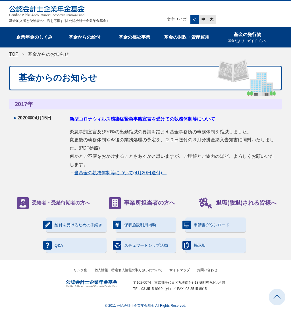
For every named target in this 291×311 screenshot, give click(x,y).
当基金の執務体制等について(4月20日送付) (120, 172)
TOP (13, 54)
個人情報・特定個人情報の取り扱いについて (128, 270)
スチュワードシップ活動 (142, 245)
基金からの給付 (84, 37)
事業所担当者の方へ (142, 203)
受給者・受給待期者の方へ (53, 203)
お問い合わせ (207, 270)
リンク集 (80, 270)
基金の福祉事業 (134, 37)
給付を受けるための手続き (74, 225)
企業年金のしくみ (34, 37)
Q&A (54, 245)
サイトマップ (179, 270)
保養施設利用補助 (136, 225)
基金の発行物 (247, 38)
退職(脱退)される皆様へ (238, 203)
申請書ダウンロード (207, 225)
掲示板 (195, 245)
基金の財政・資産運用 (186, 37)
